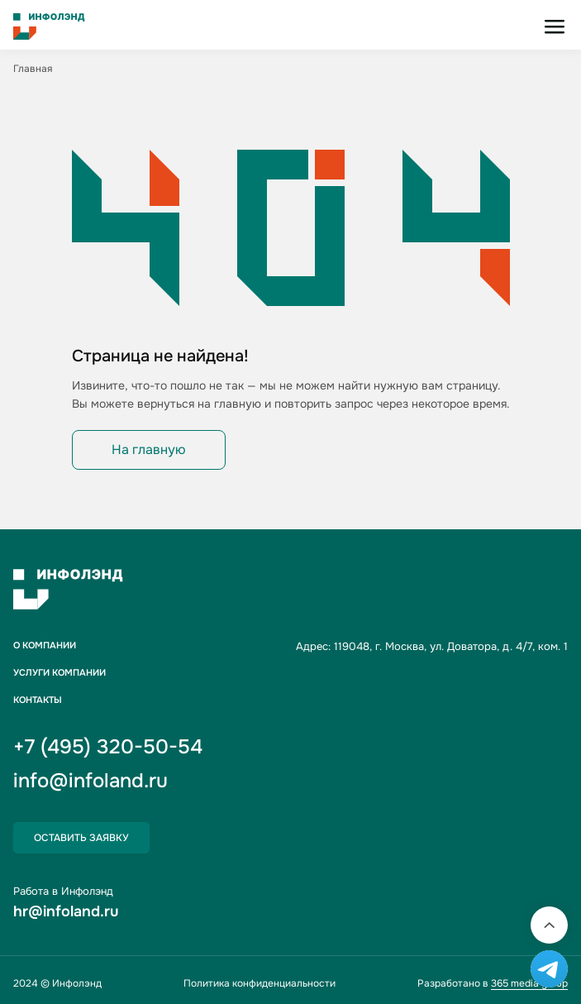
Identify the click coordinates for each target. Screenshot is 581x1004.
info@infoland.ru (90, 780)
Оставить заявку (81, 837)
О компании (44, 645)
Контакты (37, 700)
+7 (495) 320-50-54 (107, 746)
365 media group (529, 983)
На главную (149, 449)
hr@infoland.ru (65, 911)
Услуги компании (59, 672)
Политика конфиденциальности (259, 983)
